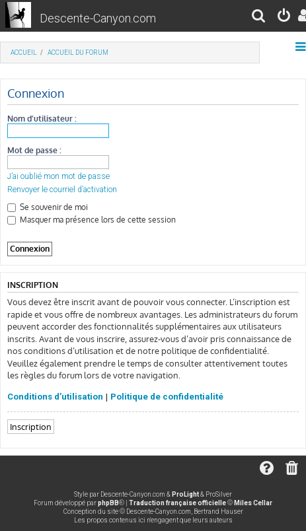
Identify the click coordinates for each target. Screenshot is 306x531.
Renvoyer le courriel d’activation (62, 189)
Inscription (31, 426)
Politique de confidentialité (166, 397)
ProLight (185, 494)
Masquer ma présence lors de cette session (91, 220)
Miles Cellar (253, 503)
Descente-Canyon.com (98, 18)
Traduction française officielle (177, 503)
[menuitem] (259, 17)
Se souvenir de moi (47, 207)
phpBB (108, 503)
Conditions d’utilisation (55, 397)
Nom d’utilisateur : (42, 119)
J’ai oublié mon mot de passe (58, 176)
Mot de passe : (34, 150)
